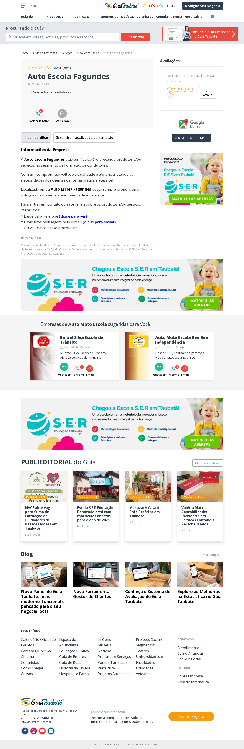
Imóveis (104, 639)
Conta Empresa (190, 676)
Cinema (176, 17)
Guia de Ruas (70, 662)
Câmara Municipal (36, 650)
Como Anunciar (190, 653)
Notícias (127, 17)
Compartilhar (36, 137)
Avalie (208, 93)
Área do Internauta (193, 681)
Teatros (142, 650)
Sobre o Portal (189, 658)
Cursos (27, 673)
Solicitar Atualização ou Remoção (84, 137)
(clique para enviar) (99, 221)
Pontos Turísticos (112, 662)
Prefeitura (106, 668)
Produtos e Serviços (114, 656)
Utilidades (144, 668)
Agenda (162, 17)
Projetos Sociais (149, 639)
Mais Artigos (211, 555)
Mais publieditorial (207, 463)
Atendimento (188, 647)
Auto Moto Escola (88, 53)
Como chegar (32, 668)
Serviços (67, 53)
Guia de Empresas (45, 53)
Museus (104, 645)
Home (25, 53)
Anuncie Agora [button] (191, 716)
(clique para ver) (73, 216)
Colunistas (145, 17)
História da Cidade (74, 668)
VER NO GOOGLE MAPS (191, 138)
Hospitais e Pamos (75, 673)
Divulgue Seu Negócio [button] (202, 5)
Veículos (143, 673)
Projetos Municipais (114, 673)
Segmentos (109, 17)
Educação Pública (74, 650)
